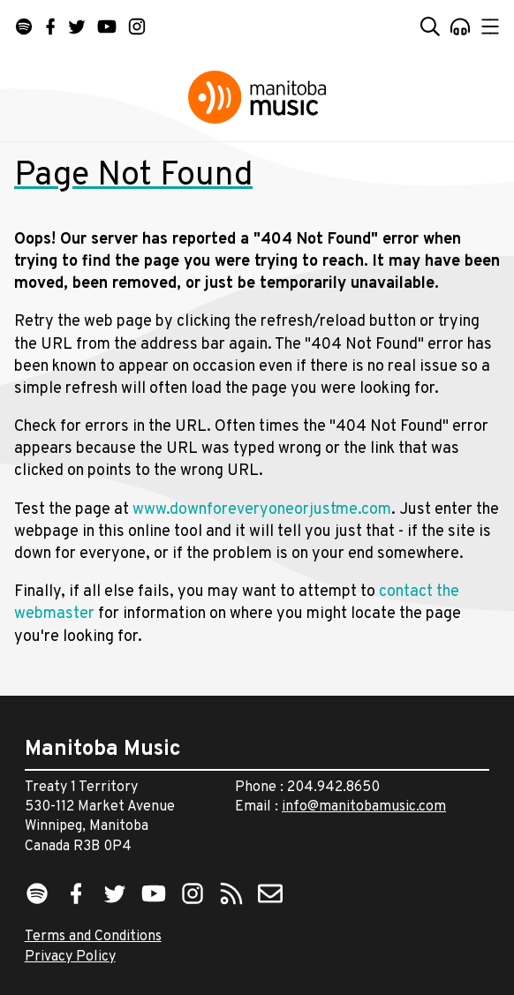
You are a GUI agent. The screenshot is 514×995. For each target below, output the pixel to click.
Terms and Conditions (93, 937)
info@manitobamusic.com (364, 807)
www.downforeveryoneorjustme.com (261, 510)
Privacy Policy (70, 957)
